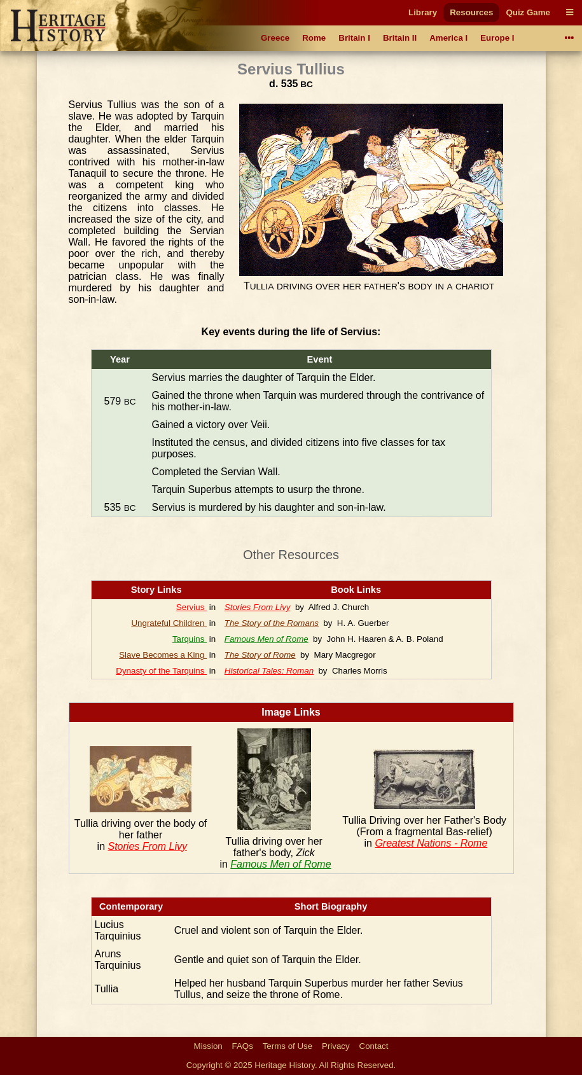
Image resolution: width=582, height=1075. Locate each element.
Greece (275, 38)
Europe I (497, 38)
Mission (208, 1046)
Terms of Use (288, 1046)
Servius (191, 607)
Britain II (400, 38)
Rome (314, 38)
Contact (374, 1046)
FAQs (242, 1046)
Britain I (354, 38)
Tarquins (189, 639)
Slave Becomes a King (163, 655)
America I (448, 38)
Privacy (336, 1046)
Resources (471, 12)
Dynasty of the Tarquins (161, 671)
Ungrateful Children (169, 623)
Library (422, 12)
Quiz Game (528, 12)
